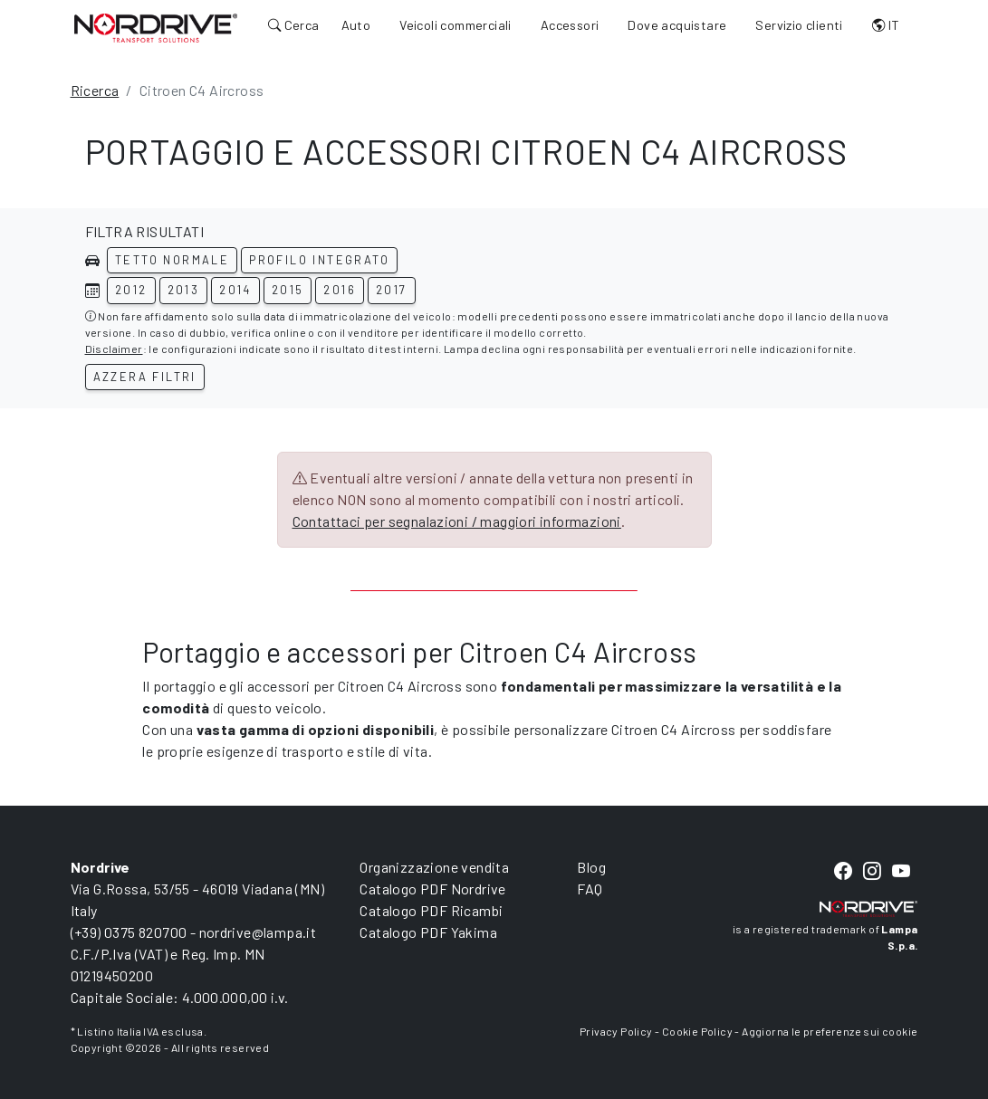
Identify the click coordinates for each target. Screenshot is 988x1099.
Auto (356, 25)
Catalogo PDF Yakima (428, 932)
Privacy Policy (616, 1031)
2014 (235, 289)
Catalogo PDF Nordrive (432, 888)
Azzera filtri (145, 376)
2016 (339, 289)
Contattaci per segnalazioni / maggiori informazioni (457, 521)
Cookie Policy (697, 1031)
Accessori (570, 25)
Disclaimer (114, 348)
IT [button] (886, 25)
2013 (184, 289)
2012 (131, 289)
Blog (591, 866)
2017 (392, 289)
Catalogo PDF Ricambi (431, 910)
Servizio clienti (798, 25)
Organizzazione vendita (434, 866)
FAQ (589, 888)
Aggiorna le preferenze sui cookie (829, 1031)
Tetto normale (172, 260)
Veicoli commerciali (455, 25)
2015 (288, 289)
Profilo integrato (319, 260)
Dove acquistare (677, 25)
